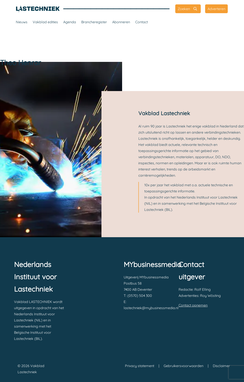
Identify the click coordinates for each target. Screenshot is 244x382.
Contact (141, 22)
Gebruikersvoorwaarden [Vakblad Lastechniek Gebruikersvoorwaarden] (183, 366)
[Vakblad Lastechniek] (38, 8)
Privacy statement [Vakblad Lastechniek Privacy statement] (139, 366)
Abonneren (121, 22)
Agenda (69, 22)
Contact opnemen (193, 305)
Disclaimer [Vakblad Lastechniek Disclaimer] (221, 366)
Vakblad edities (45, 22)
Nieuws (21, 22)
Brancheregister (94, 22)
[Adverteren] (216, 8)
